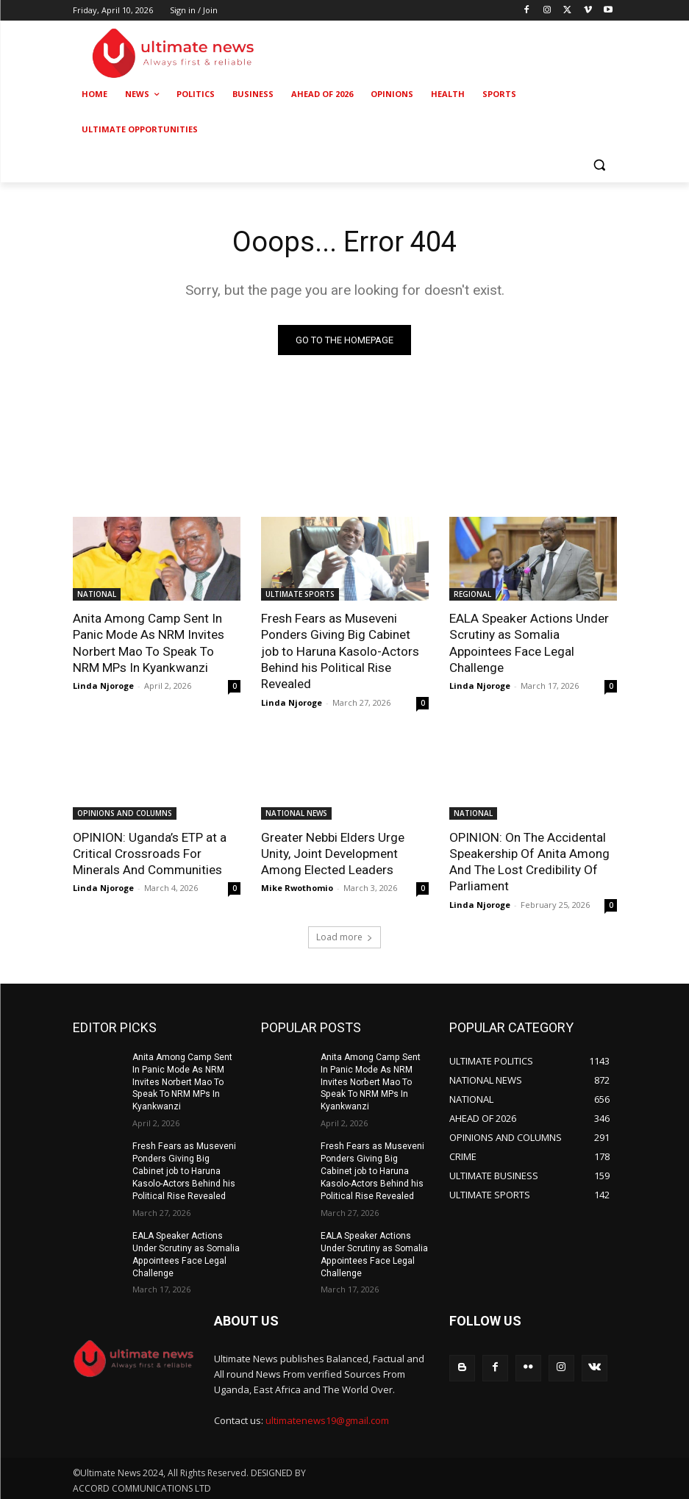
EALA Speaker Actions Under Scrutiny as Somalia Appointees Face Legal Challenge (528, 642)
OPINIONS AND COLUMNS (124, 812)
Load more (344, 935)
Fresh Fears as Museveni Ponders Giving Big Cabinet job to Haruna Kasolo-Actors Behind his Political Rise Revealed (339, 650)
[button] (599, 165)
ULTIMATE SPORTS (300, 594)
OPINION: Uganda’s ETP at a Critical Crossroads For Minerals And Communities (149, 852)
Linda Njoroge (103, 685)
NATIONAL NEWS (296, 812)
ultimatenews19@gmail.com (327, 1418)
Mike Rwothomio (297, 886)
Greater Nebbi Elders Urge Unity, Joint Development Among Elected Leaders (332, 852)
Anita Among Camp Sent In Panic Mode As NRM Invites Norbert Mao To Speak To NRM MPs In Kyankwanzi (156, 642)
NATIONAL (96, 594)
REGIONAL (472, 594)
